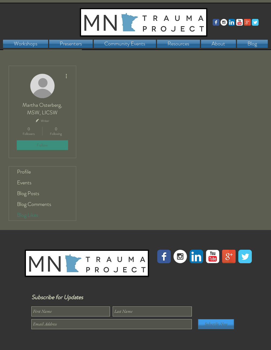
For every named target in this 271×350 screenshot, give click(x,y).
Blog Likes (27, 215)
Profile (24, 172)
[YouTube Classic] (239, 22)
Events (24, 182)
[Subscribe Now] (216, 324)
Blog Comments (34, 204)
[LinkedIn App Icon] (231, 22)
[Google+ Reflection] (247, 22)
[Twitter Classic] (255, 22)
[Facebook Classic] (216, 22)
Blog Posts (28, 193)
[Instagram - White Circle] (223, 22)
